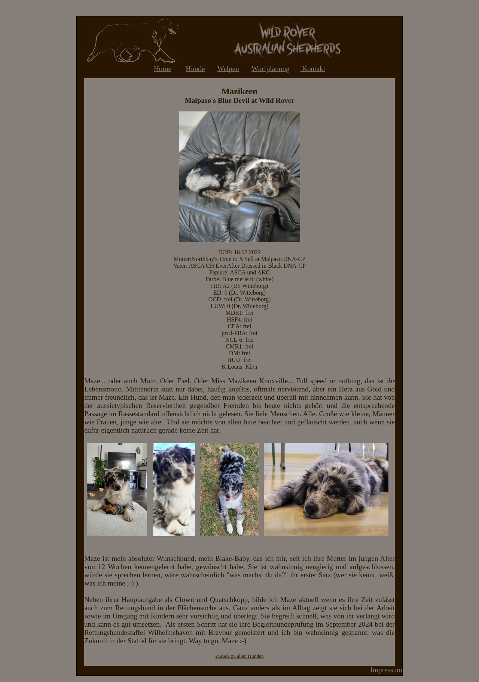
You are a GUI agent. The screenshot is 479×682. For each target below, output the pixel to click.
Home (162, 69)
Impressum (386, 670)
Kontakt (312, 69)
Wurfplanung (270, 69)
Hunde (195, 69)
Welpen (228, 69)
